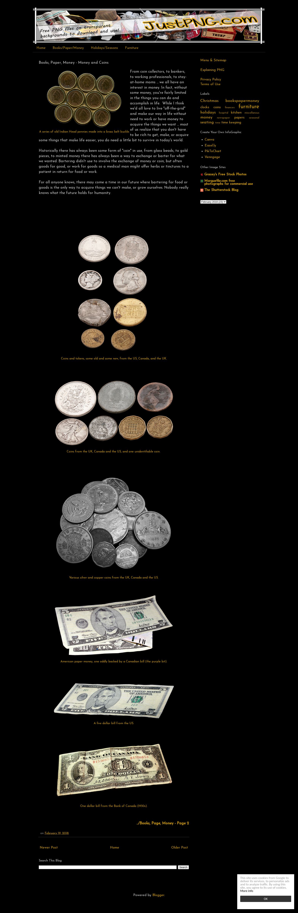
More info (246, 891)
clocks (204, 107)
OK (266, 899)
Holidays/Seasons (104, 48)
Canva (209, 139)
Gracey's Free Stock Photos (225, 174)
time (217, 122)
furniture (249, 107)
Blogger (158, 895)
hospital (223, 112)
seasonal (254, 117)
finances (230, 107)
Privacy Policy (210, 79)
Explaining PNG (212, 70)
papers (239, 117)
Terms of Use (210, 84)
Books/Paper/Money (68, 48)
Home (41, 48)
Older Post (179, 847)
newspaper (223, 117)
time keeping (231, 122)
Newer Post (49, 847)
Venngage (212, 157)
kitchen (236, 112)
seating (207, 122)
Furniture (132, 48)
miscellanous (252, 112)
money (206, 117)
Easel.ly (210, 145)
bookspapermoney (242, 101)
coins (217, 107)
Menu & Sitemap (213, 60)
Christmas (209, 101)
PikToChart (213, 151)
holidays (208, 112)
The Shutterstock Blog (221, 190)
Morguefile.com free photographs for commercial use (228, 182)
